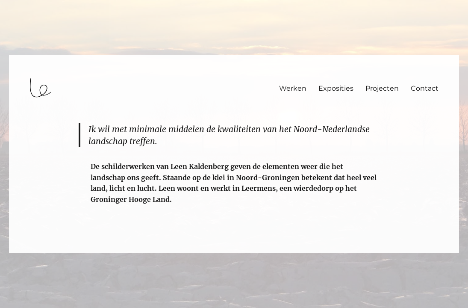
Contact (425, 88)
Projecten (382, 88)
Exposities (335, 88)
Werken (292, 88)
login (23, 249)
